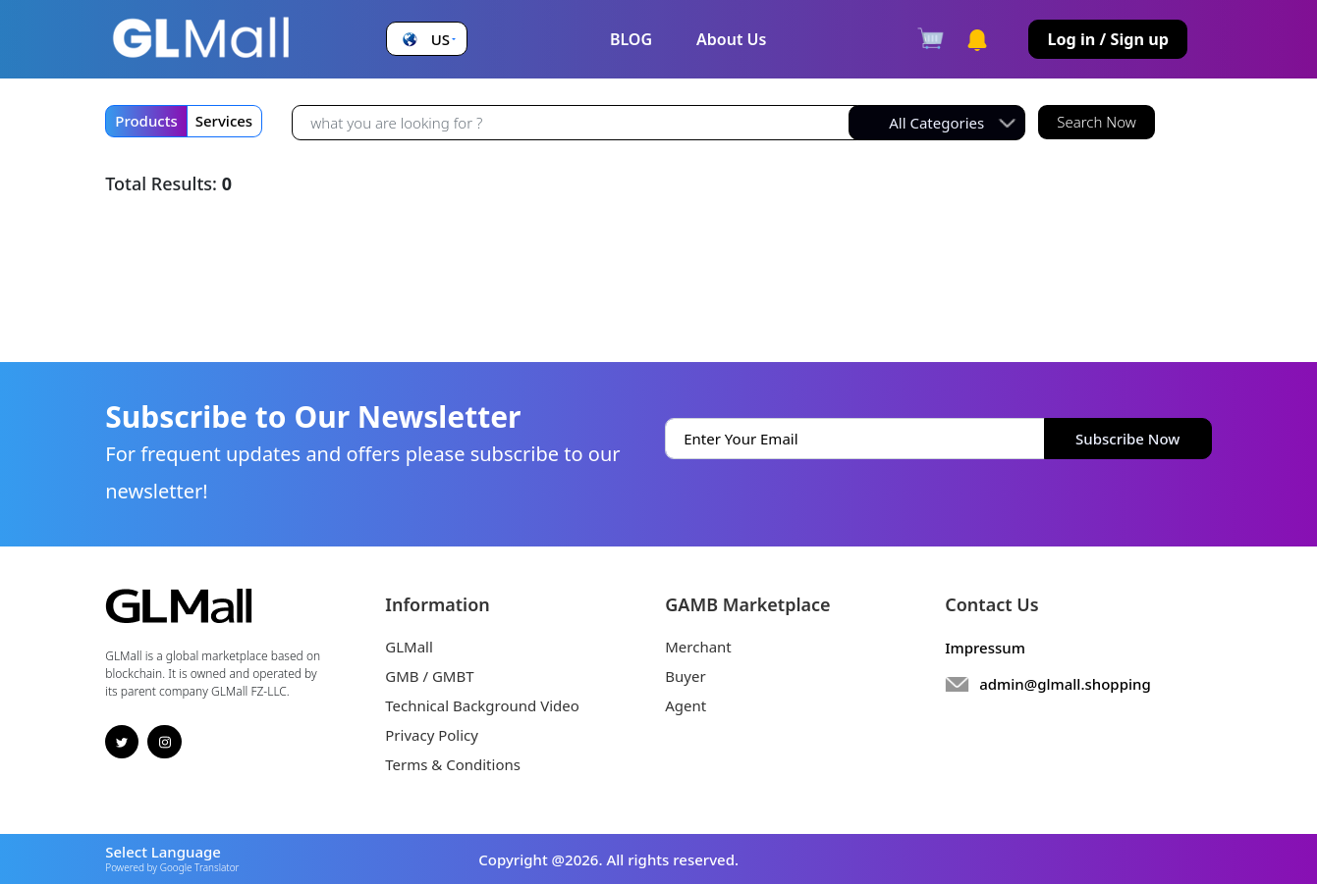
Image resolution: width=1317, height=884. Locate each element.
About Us (731, 39)
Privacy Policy (431, 735)
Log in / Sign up (1108, 39)
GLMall (409, 646)
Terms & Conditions (453, 764)
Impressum (985, 647)
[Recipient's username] (574, 123)
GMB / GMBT (429, 676)
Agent (685, 705)
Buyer (685, 676)
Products (146, 120)
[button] (427, 39)
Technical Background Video (482, 705)
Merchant (698, 646)
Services (223, 120)
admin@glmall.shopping (1065, 684)
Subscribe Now (1127, 438)
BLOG (631, 39)
